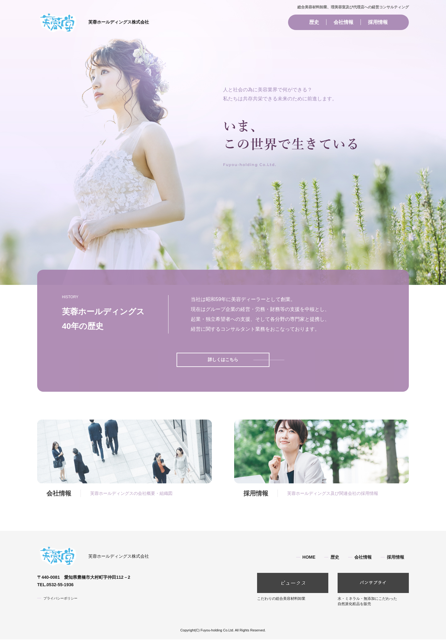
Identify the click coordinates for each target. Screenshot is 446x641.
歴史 (314, 22)
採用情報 (378, 22)
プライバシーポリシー (62, 598)
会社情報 (343, 22)
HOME (308, 558)
